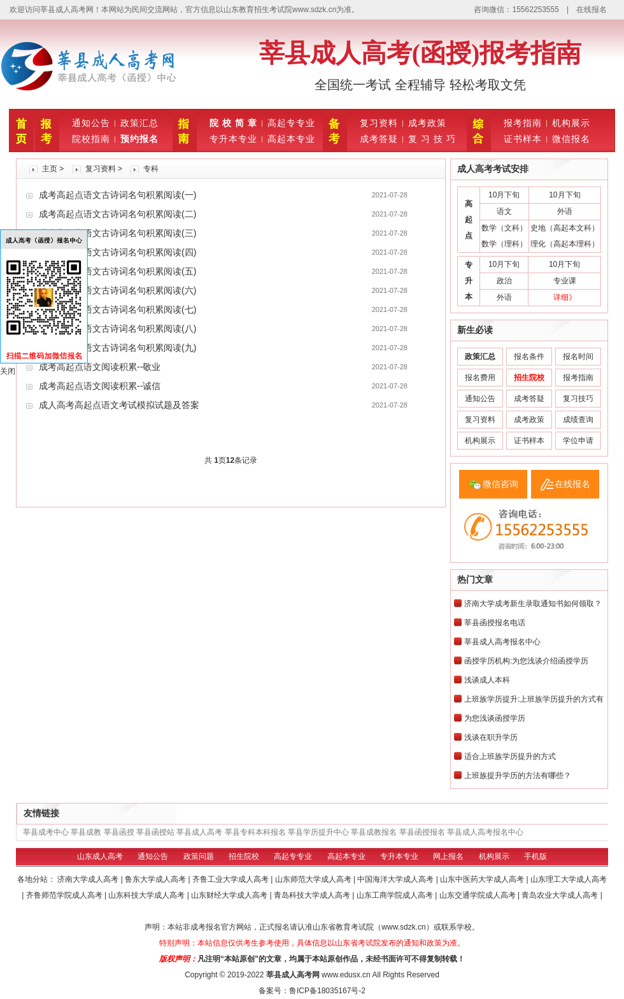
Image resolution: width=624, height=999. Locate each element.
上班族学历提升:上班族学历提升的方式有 (534, 699)
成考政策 (427, 123)
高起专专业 (291, 123)
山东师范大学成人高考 (314, 879)
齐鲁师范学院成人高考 (65, 895)
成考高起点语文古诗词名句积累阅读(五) (117, 271)
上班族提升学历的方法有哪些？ (517, 775)
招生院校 (244, 856)
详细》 (564, 297)
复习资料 (379, 123)
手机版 (535, 856)
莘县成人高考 (199, 832)
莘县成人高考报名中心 (502, 641)
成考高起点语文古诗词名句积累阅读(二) (117, 214)
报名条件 (529, 356)
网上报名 (448, 856)
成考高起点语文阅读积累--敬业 (99, 367)
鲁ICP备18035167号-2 (327, 990)
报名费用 (480, 377)
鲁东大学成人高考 (156, 879)
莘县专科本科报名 (255, 832)
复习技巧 (578, 398)
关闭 (7, 371)
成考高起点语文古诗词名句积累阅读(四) (117, 252)
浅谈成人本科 (487, 680)
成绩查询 (578, 419)
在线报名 (591, 9)
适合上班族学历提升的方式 (510, 756)
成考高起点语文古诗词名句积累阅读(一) (117, 195)
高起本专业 (291, 139)
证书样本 (523, 139)
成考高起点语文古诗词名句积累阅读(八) (117, 328)
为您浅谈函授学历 (494, 718)
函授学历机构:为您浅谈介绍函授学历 (526, 660)
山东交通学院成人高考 (478, 895)
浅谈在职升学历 (491, 737)
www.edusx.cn (346, 974)
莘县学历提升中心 (318, 832)
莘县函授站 (155, 832)
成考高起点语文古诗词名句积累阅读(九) (117, 348)
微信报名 (571, 139)
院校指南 (91, 139)
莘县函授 (119, 832)
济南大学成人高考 (88, 879)
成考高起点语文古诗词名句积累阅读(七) (117, 309)
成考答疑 (379, 139)
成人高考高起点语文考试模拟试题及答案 (119, 405)
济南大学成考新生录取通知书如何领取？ (533, 603)
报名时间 (578, 356)
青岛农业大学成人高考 (560, 895)
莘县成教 (86, 832)
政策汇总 (139, 123)
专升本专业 (233, 139)
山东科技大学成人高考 (147, 895)
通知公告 (91, 123)
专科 (151, 168)
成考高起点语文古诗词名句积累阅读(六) (117, 290)
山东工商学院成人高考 (396, 895)
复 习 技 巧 (432, 139)
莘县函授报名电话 (494, 622)
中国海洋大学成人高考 (396, 879)
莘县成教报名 (374, 832)
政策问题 (198, 856)
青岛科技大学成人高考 (313, 895)
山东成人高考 (100, 856)
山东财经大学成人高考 (230, 895)
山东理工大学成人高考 (568, 879)
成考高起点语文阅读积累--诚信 (99, 386)
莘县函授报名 (422, 832)
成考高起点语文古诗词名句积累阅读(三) (117, 233)
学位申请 (578, 440)
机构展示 (571, 123)
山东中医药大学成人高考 (483, 879)
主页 (49, 168)
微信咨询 (500, 484)
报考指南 (523, 123)
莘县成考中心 (46, 832)
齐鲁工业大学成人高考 (231, 879)
